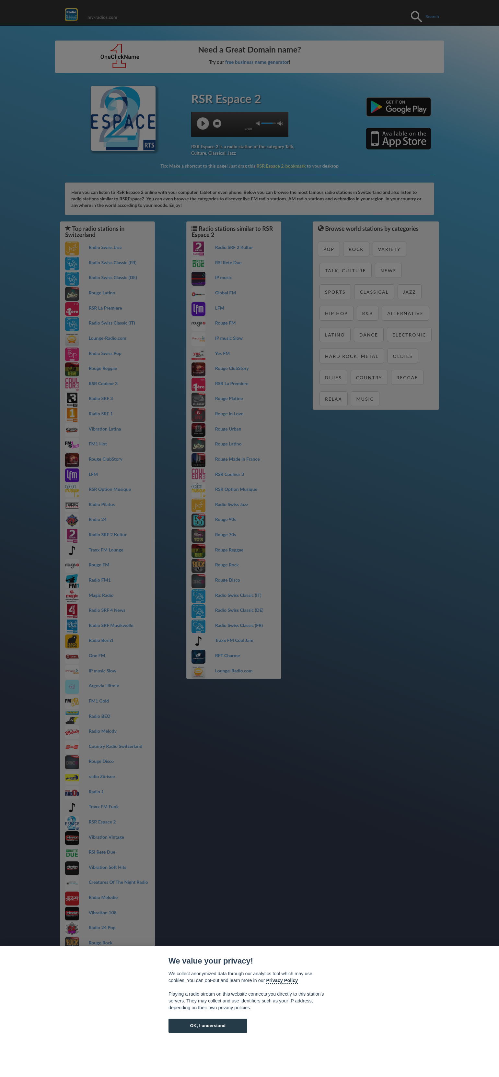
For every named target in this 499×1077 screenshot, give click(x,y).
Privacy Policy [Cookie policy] (282, 980)
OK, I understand (208, 1025)
